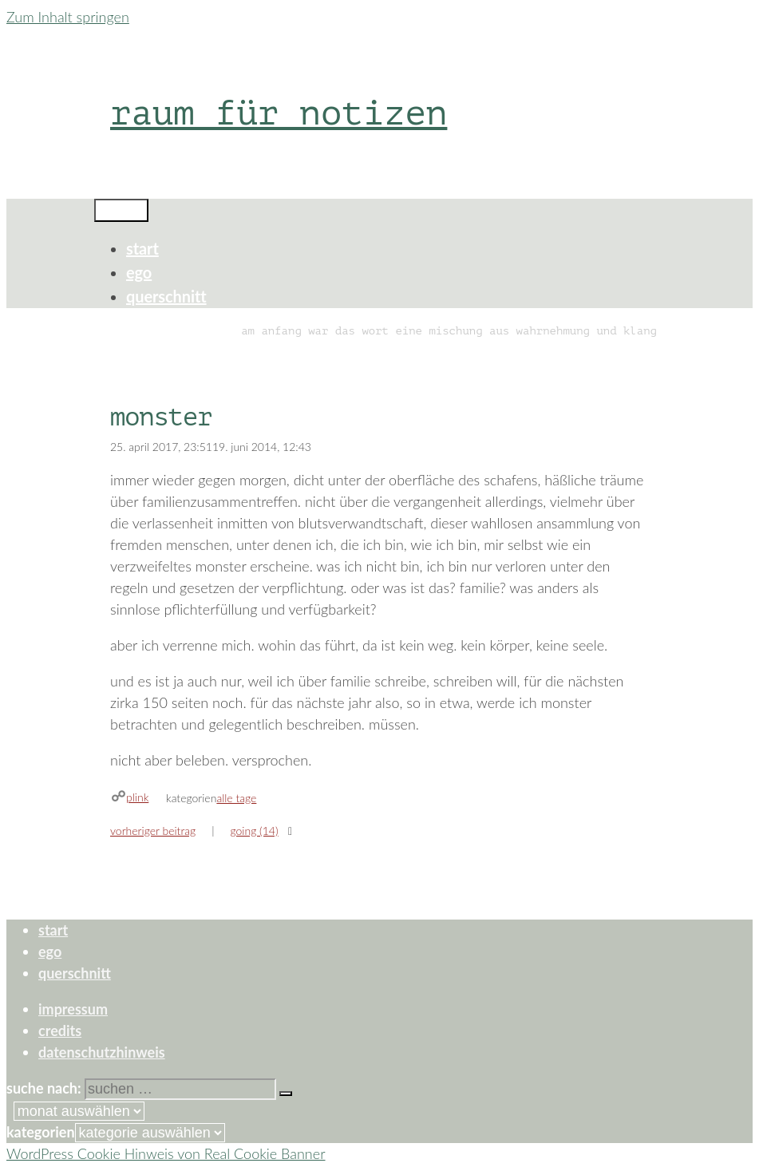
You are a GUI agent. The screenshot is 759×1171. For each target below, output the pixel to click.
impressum (73, 1009)
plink (137, 797)
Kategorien (40, 1132)
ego (139, 272)
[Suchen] (285, 1093)
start (142, 248)
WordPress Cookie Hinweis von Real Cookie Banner (166, 1153)
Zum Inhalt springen (67, 17)
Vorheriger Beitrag (153, 830)
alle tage (236, 798)
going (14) (254, 830)
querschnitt (166, 296)
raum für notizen (278, 113)
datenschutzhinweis (101, 1052)
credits (59, 1030)
